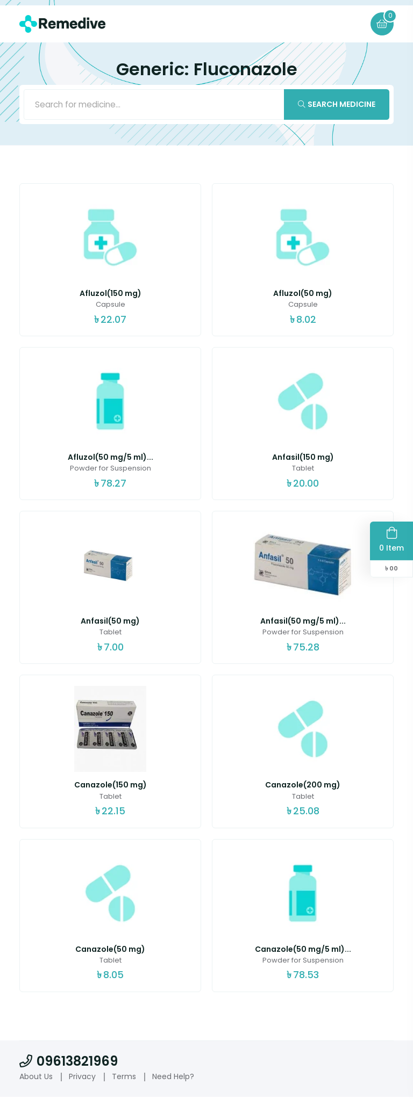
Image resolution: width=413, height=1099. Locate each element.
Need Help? (173, 1078)
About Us (36, 1078)
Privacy (82, 1078)
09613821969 (68, 1062)
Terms (124, 1078)
